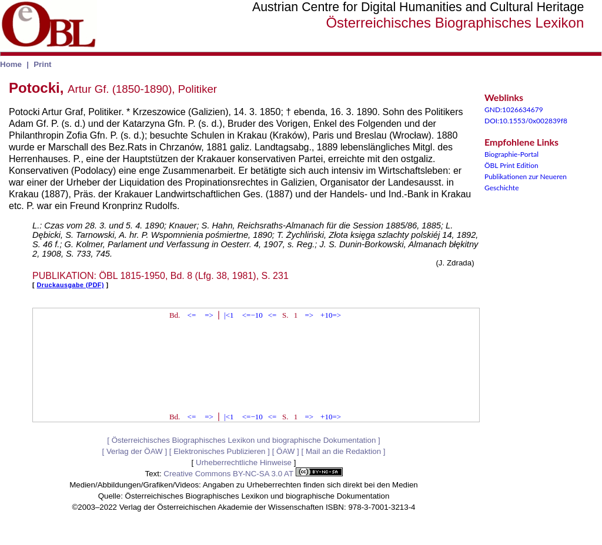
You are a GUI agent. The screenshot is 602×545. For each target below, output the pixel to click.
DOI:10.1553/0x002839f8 (525, 120)
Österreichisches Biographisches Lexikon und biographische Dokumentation (244, 440)
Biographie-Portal (511, 154)
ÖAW (285, 451)
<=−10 (252, 315)
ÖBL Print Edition (511, 165)
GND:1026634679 (513, 109)
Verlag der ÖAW (134, 451)
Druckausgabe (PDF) (70, 284)
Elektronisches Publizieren (219, 451)
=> (209, 315)
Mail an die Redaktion (343, 451)
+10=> (330, 315)
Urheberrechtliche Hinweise (244, 462)
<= (192, 315)
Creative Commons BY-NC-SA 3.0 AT (252, 473)
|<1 (228, 315)
